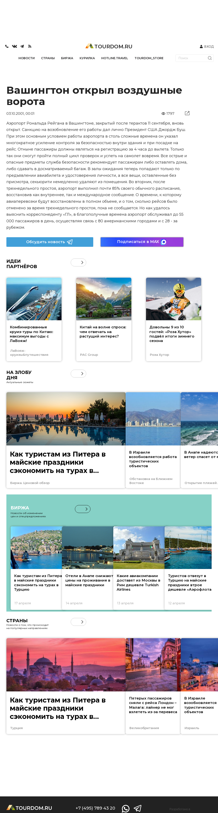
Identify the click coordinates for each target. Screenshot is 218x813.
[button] (82, 262)
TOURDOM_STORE (149, 58)
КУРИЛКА (87, 58)
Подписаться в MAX (142, 242)
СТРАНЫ (48, 58)
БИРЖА (67, 58)
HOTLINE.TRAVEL (114, 58)
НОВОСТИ (27, 58)
